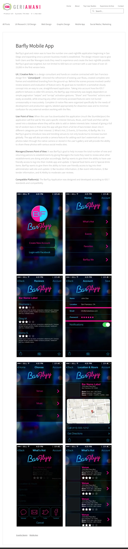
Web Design (46, 24)
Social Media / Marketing (100, 24)
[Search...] (107, 11)
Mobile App (80, 24)
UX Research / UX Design (25, 24)
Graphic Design (63, 24)
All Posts (6, 24)
